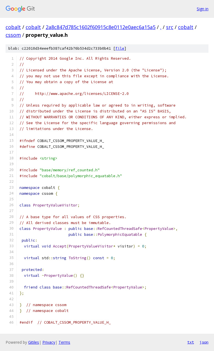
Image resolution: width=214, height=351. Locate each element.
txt (190, 342)
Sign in (202, 8)
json (204, 342)
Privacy (48, 342)
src (169, 27)
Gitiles (33, 342)
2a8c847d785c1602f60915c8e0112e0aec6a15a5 (100, 27)
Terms (64, 342)
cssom (13, 35)
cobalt (13, 27)
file (119, 48)
